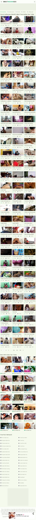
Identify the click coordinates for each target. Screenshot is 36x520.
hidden (23, 12)
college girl (30, 12)
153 (17, 350)
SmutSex (9, 2)
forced (17, 12)
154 (20, 350)
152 (14, 350)
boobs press (10, 12)
